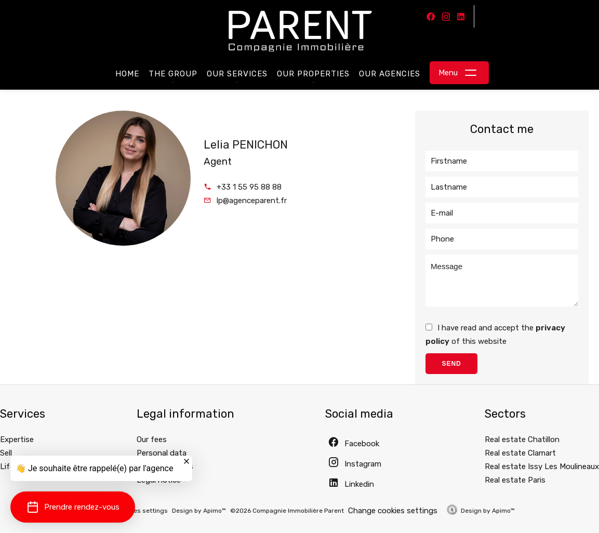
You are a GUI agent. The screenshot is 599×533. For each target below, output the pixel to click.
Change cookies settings (392, 510)
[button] (72, 507)
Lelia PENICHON (246, 145)
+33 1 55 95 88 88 (249, 187)
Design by (488, 510)
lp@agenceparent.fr (252, 200)
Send (451, 363)
